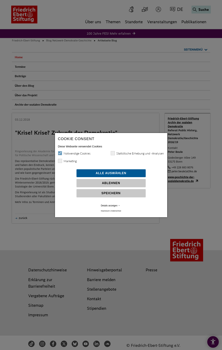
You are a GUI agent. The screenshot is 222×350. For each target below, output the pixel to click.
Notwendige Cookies (74, 153)
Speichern (110, 193)
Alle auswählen (111, 173)
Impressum (105, 211)
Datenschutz (116, 211)
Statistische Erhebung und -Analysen (137, 153)
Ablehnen (111, 183)
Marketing (67, 161)
